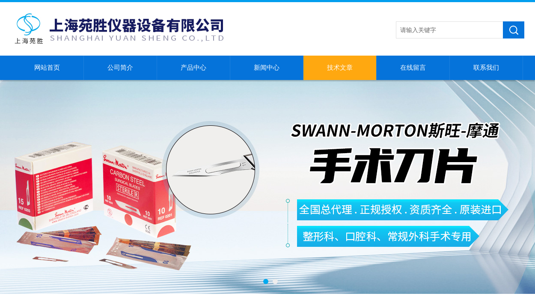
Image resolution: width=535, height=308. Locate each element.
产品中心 (193, 67)
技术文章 (340, 67)
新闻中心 (266, 67)
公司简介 (120, 67)
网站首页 (47, 67)
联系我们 (486, 67)
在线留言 (413, 67)
